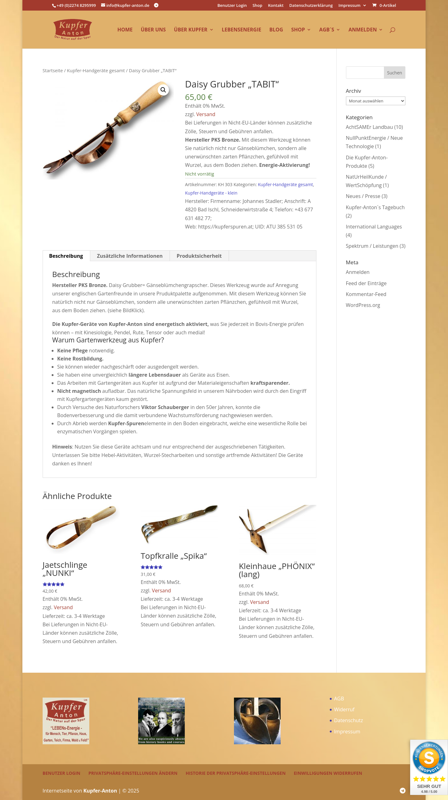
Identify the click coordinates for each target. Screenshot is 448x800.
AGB (339, 698)
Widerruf (344, 709)
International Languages (374, 226)
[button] (163, 90)
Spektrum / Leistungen (372, 245)
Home (125, 30)
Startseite (53, 70)
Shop (257, 5)
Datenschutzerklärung (311, 5)
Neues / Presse (363, 196)
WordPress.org (363, 305)
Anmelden (362, 30)
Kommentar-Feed (366, 294)
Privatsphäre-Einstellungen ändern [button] (132, 773)
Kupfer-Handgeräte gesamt (96, 70)
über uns (153, 30)
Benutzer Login (232, 5)
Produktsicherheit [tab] (199, 255)
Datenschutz (348, 720)
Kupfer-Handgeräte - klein (211, 193)
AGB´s (326, 30)
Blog (276, 30)
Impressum (349, 5)
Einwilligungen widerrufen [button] (328, 773)
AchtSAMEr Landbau (369, 127)
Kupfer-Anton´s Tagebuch (375, 207)
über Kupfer (191, 30)
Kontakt (276, 5)
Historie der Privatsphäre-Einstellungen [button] (236, 773)
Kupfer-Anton (100, 790)
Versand (205, 114)
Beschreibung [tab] (66, 255)
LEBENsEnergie (241, 30)
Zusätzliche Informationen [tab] (130, 255)
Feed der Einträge (366, 283)
